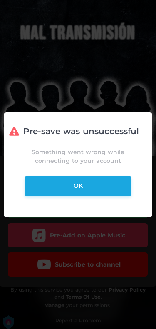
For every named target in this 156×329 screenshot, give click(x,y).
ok (78, 185)
